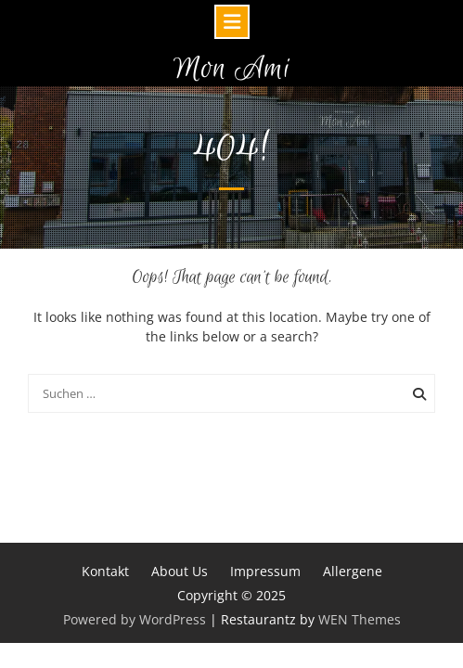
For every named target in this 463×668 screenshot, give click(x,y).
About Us (179, 571)
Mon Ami (232, 69)
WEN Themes (359, 619)
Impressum (265, 571)
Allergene (352, 571)
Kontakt (105, 571)
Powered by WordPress (134, 619)
